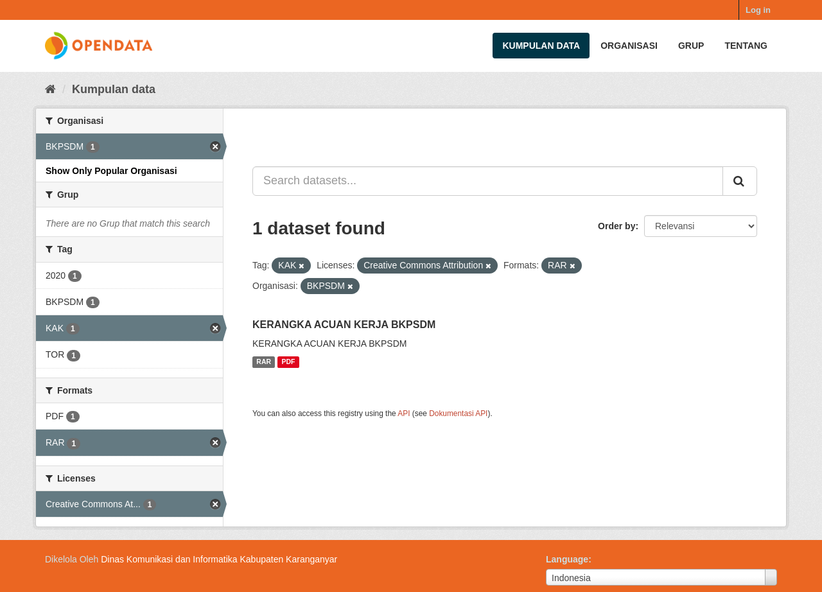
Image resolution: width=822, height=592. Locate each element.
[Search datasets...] (487, 181)
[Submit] (739, 181)
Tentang (745, 45)
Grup (691, 45)
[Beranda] (50, 89)
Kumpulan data (541, 45)
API (404, 413)
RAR (263, 362)
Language (567, 559)
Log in (758, 10)
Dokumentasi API (458, 413)
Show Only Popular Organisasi (111, 171)
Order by (616, 226)
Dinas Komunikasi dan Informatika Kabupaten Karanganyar (219, 559)
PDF (288, 362)
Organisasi (629, 45)
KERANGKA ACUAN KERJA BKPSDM (343, 324)
